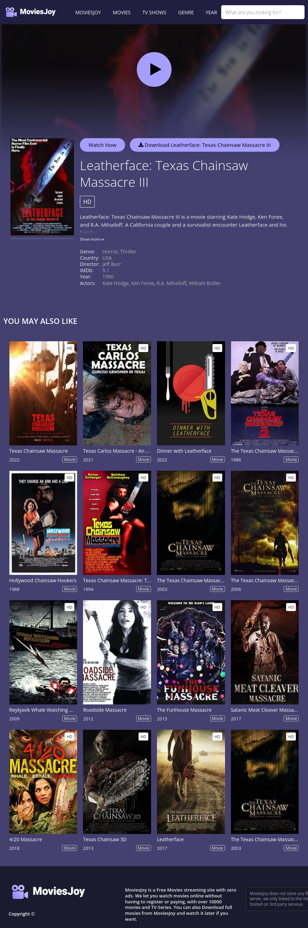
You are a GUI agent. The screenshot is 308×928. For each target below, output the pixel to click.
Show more (92, 239)
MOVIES (122, 12)
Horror (110, 251)
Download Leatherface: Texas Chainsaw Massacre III (205, 144)
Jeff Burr (111, 264)
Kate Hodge (115, 283)
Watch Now (102, 144)
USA (107, 257)
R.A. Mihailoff (171, 283)
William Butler (204, 283)
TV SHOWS (154, 12)
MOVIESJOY (88, 12)
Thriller (128, 251)
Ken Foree (142, 283)
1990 (108, 276)
